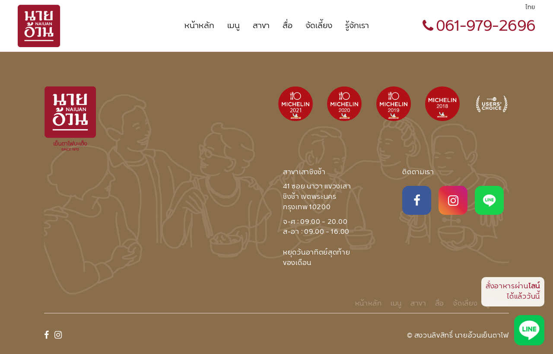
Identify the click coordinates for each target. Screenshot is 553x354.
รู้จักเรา (357, 26)
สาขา (261, 26)
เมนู (233, 26)
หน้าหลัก (199, 26)
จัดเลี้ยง (318, 26)
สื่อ (287, 26)
